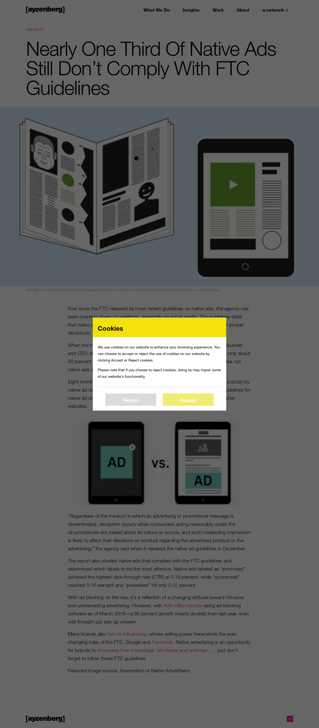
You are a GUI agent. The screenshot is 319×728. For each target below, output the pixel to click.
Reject (130, 400)
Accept (188, 400)
